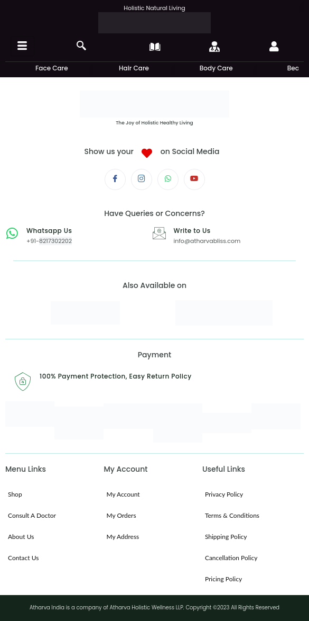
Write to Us (192, 230)
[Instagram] (141, 179)
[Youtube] (194, 179)
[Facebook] (115, 179)
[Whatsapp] (168, 179)
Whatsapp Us (49, 230)
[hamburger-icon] (22, 46)
